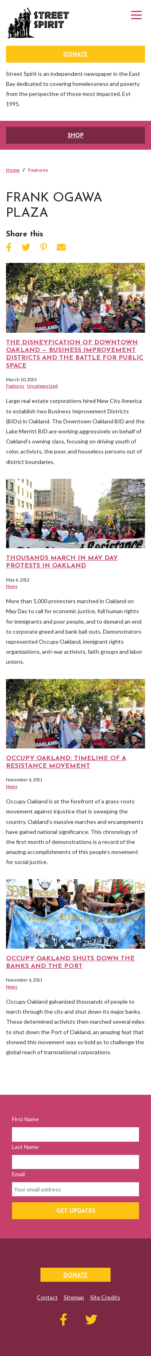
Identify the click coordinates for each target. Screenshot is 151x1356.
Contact (47, 1297)
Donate (75, 55)
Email (18, 1174)
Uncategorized (42, 385)
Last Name (25, 1146)
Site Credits (105, 1297)
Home (13, 170)
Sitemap (74, 1297)
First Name (25, 1119)
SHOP (76, 136)
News (12, 586)
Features (15, 385)
